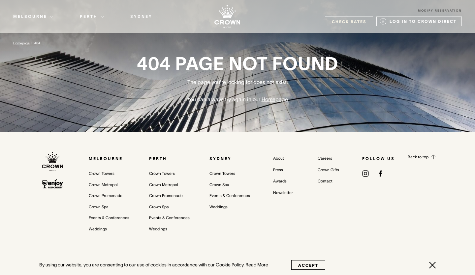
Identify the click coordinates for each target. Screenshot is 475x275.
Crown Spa (99, 207)
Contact (325, 181)
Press (278, 170)
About (278, 158)
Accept (308, 265)
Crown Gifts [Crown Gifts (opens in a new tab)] (328, 170)
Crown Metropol (103, 184)
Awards (280, 181)
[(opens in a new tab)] (365, 173)
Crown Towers (101, 173)
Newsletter (283, 192)
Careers (325, 158)
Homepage (21, 43)
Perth (158, 158)
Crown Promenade (105, 195)
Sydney (220, 158)
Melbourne (106, 158)
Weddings (98, 229)
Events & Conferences (109, 218)
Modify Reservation (440, 10)
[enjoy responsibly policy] (52, 184)
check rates (349, 22)
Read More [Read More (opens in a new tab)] (256, 264)
